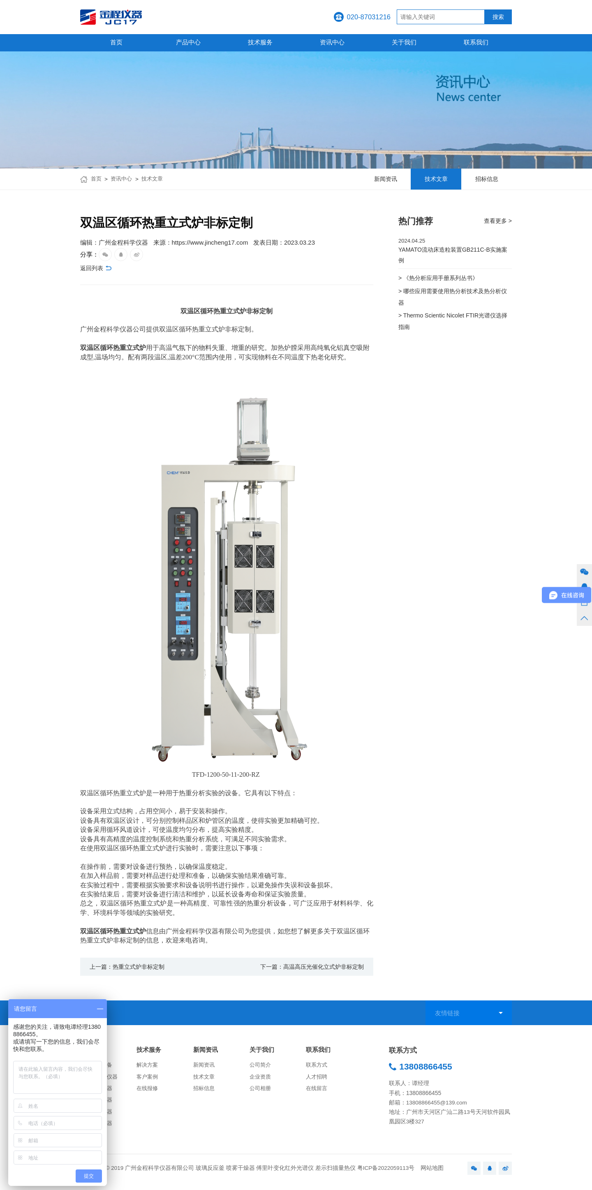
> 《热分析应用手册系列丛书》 (441, 279)
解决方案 (148, 1067)
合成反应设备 (97, 1067)
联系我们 (476, 42)
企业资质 (261, 1080)
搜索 (498, 17)
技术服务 (260, 42)
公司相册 (261, 1092)
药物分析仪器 (97, 1117)
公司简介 (261, 1067)
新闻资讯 (207, 1051)
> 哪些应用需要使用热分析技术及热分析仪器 (453, 300)
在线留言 (317, 1092)
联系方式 (317, 1067)
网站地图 (432, 1175)
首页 (116, 42)
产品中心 (188, 42)
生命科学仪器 (97, 1130)
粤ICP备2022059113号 (386, 1175)
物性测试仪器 (97, 1092)
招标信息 (204, 1092)
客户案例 (148, 1080)
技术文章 (155, 179)
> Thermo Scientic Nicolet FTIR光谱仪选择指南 (453, 326)
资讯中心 (332, 42)
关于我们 (404, 42)
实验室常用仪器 (100, 1080)
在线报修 (148, 1092)
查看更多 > (497, 221)
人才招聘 (317, 1080)
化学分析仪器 (97, 1105)
